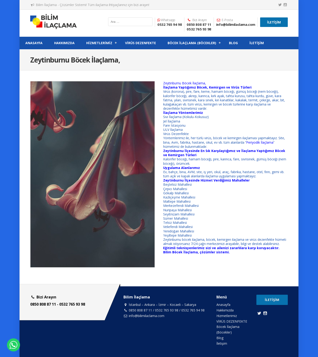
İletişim (274, 22)
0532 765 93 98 (199, 29)
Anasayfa (34, 43)
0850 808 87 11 (199, 24)
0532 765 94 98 (169, 24)
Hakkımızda (64, 43)
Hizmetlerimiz (99, 43)
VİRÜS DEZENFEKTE (140, 43)
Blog (233, 43)
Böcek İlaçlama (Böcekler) (192, 43)
